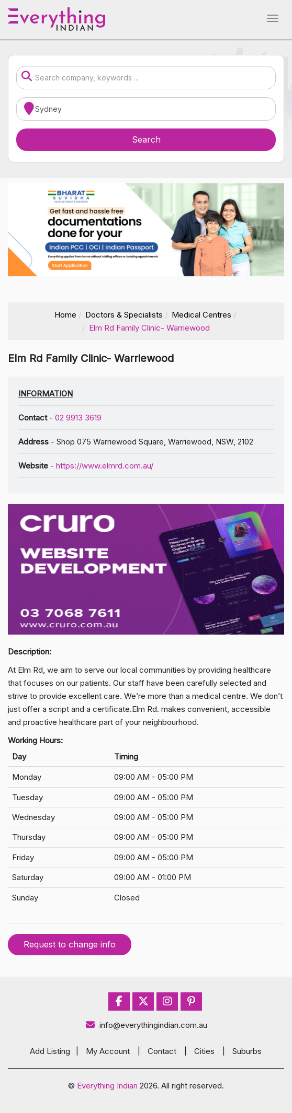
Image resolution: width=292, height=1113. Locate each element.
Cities (204, 1051)
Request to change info (70, 944)
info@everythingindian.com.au (146, 1025)
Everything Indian (107, 1086)
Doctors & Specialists (124, 315)
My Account (108, 1051)
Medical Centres (201, 315)
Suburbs (247, 1051)
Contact (162, 1051)
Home (65, 315)
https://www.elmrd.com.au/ (104, 466)
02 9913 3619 (78, 418)
